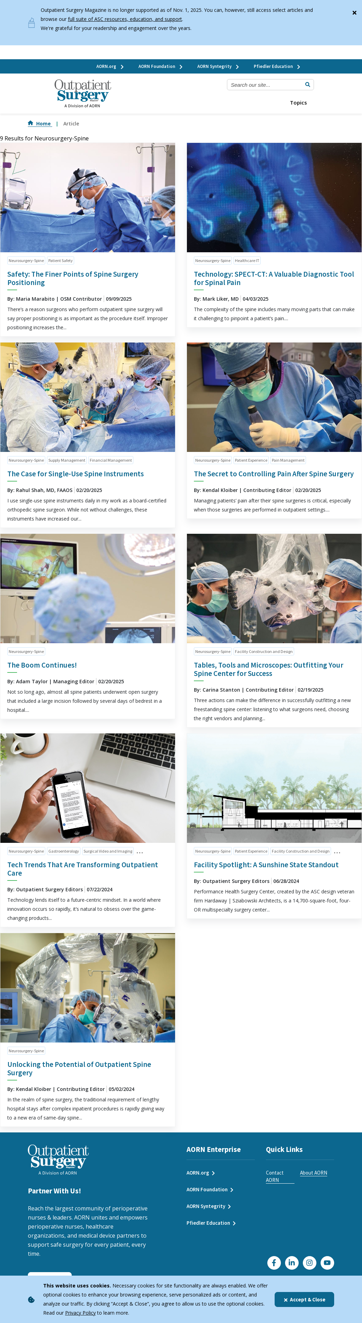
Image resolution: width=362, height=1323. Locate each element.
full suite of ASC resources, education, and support (125, 19)
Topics (298, 102)
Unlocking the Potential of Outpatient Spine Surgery (79, 1068)
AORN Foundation (161, 66)
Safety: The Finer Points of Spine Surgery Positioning (72, 278)
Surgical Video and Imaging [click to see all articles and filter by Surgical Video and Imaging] (108, 851)
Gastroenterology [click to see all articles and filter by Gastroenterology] (63, 851)
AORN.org (110, 66)
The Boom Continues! (42, 665)
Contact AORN (275, 1176)
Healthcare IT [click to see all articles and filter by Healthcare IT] (247, 260)
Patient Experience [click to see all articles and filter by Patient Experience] (251, 460)
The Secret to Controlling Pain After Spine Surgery (274, 473)
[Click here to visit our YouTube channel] (327, 1263)
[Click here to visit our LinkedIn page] (292, 1263)
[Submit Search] (308, 84)
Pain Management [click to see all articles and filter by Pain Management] (288, 460)
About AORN (313, 1172)
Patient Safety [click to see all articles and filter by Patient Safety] (60, 260)
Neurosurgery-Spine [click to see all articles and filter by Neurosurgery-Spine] (26, 260)
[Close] (354, 11)
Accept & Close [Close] (304, 1299)
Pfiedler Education (277, 66)
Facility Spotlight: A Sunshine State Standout (266, 864)
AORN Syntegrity (218, 66)
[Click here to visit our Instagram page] (309, 1263)
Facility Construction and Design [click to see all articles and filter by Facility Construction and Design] (264, 651)
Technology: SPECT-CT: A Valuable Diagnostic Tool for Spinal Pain (274, 278)
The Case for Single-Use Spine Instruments (75, 473)
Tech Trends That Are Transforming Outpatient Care (82, 869)
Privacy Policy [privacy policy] (80, 1312)
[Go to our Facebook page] (274, 1263)
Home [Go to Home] (40, 123)
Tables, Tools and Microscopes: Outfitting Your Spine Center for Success (268, 669)
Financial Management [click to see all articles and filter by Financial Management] (111, 460)
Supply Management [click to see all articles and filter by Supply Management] (66, 460)
